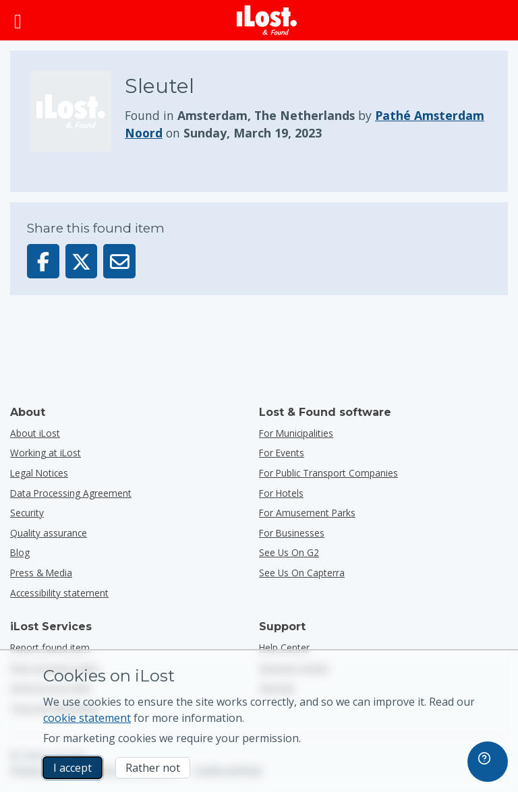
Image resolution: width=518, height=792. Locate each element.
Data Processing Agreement (71, 493)
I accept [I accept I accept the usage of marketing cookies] (72, 767)
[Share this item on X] (81, 261)
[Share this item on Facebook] (43, 261)
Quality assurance (48, 532)
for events (281, 452)
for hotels (281, 493)
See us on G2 (289, 552)
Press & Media (41, 572)
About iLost (35, 433)
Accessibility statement (59, 592)
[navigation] (487, 761)
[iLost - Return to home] (267, 20)
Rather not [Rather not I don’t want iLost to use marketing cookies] (152, 767)
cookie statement (87, 717)
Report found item (50, 647)
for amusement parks (307, 512)
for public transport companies (328, 472)
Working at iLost (45, 452)
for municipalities (296, 433)
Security (27, 512)
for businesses (291, 532)
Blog (20, 552)
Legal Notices (39, 472)
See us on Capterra (302, 572)
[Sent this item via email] (119, 261)
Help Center (284, 647)
